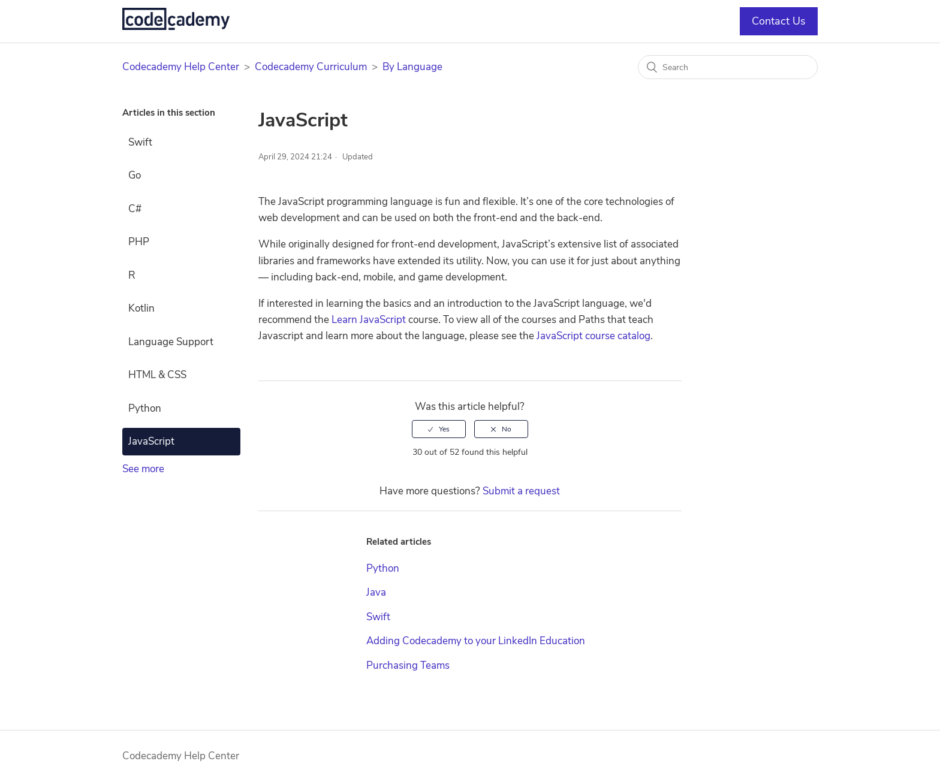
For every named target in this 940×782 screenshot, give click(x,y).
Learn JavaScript (369, 320)
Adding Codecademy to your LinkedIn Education (475, 641)
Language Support (170, 342)
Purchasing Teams (408, 665)
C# (134, 209)
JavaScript (151, 441)
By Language (412, 67)
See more (143, 469)
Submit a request (521, 491)
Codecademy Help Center (180, 67)
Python (144, 408)
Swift (140, 142)
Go (134, 175)
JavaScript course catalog (593, 336)
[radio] (439, 429)
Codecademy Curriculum (311, 67)
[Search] (728, 67)
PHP (138, 242)
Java (376, 592)
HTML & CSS (157, 375)
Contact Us (779, 21)
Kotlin (141, 308)
